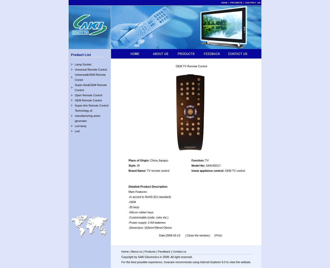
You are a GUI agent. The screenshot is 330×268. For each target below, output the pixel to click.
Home (125, 251)
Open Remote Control (88, 95)
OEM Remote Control (88, 100)
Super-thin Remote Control (91, 105)
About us (136, 251)
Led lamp (80, 126)
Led (77, 131)
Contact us (179, 251)
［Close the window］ (198, 235)
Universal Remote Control (91, 69)
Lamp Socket (83, 64)
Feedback (164, 251)
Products (149, 251)
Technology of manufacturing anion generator (87, 115)
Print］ (219, 235)
